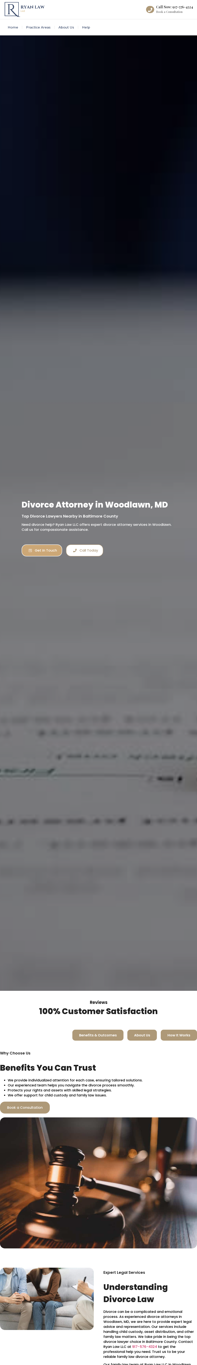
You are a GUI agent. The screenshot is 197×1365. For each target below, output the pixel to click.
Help (86, 27)
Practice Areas (38, 27)
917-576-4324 (144, 1346)
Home (13, 27)
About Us (66, 27)
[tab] (97, 1035)
